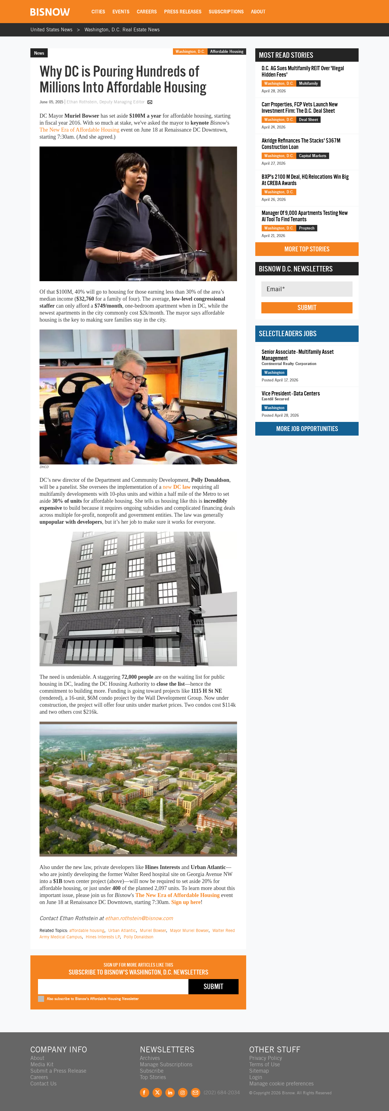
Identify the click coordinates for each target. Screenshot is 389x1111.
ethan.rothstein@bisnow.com (139, 918)
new (177, 487)
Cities (98, 12)
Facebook (144, 1092)
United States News (51, 30)
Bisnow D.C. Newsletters (296, 268)
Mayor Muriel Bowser (189, 930)
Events (120, 12)
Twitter (157, 1092)
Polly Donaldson (138, 936)
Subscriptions (226, 12)
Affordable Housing (226, 51)
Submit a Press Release (58, 1071)
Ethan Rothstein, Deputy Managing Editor (106, 101)
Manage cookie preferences (281, 1083)
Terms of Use (264, 1064)
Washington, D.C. (190, 51)
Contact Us (43, 1083)
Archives (150, 1058)
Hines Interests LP (103, 936)
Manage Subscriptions (166, 1064)
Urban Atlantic (122, 930)
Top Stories (153, 1077)
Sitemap (259, 1071)
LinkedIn (170, 1092)
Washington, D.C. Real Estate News (122, 30)
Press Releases (182, 12)
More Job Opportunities (307, 429)
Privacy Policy (265, 1058)
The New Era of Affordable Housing (79, 130)
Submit (307, 308)
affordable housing (86, 930)
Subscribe (152, 1071)
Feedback (195, 1092)
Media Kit (41, 1064)
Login (255, 1077)
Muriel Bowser (153, 930)
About (258, 12)
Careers (147, 12)
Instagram (183, 1092)
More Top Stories (306, 249)
